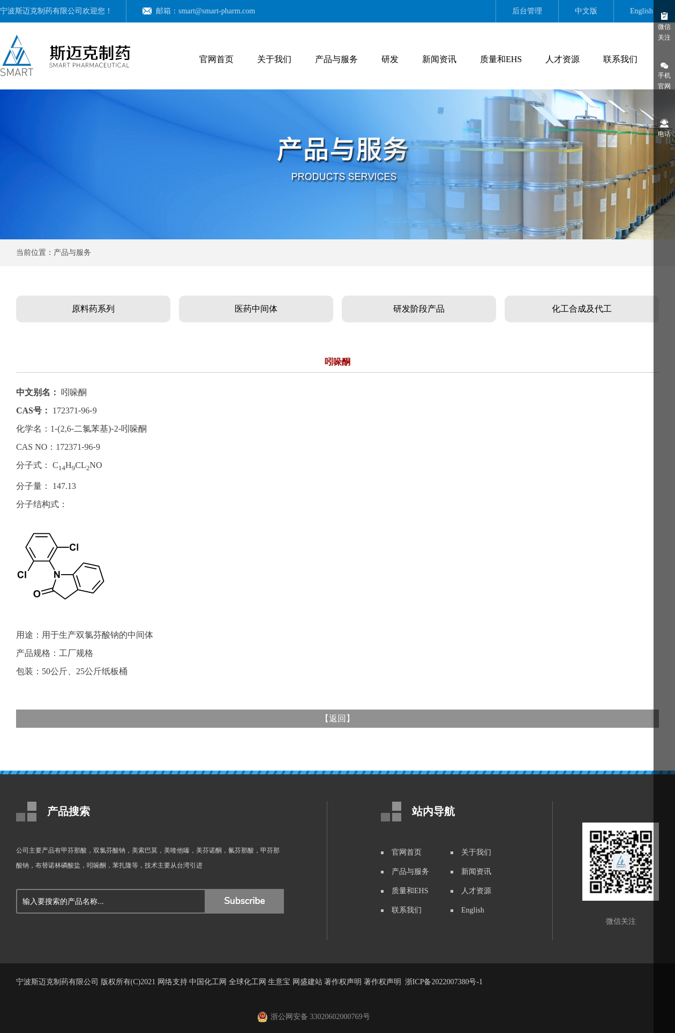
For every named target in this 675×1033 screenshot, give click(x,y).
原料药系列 (93, 308)
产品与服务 (336, 59)
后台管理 (527, 11)
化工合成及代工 (582, 308)
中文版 (586, 11)
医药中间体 (256, 308)
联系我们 (620, 59)
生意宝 (279, 982)
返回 (337, 718)
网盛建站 (307, 982)
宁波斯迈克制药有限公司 (41, 11)
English (641, 11)
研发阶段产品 (419, 308)
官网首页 (216, 59)
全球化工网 (247, 982)
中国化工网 (208, 982)
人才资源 (562, 59)
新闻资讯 (439, 59)
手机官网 (664, 74)
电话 (664, 128)
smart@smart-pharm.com (216, 11)
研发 (390, 59)
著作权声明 (343, 982)
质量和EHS (501, 59)
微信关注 (664, 26)
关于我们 (274, 59)
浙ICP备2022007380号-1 (444, 982)
